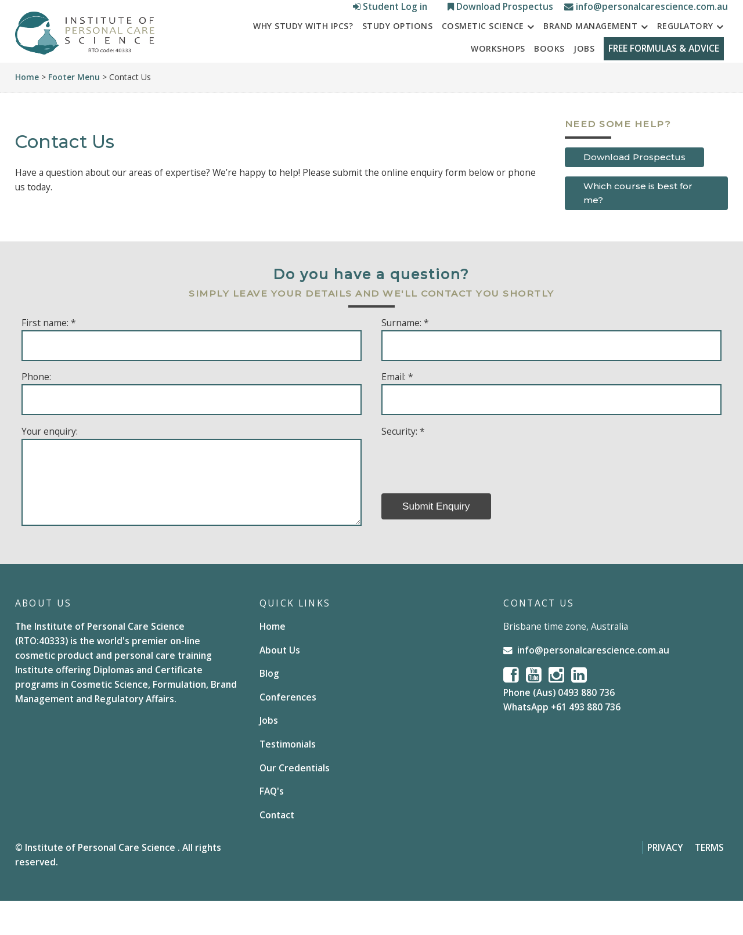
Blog (269, 707)
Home (27, 111)
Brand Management (590, 53)
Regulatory (685, 53)
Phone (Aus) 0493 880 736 (559, 726)
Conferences (287, 730)
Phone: (36, 411)
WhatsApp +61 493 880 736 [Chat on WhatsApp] (562, 741)
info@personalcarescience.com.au (646, 11)
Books (543, 74)
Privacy (665, 881)
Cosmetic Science (483, 53)
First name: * (48, 356)
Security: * (403, 465)
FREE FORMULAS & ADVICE (661, 74)
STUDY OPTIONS (397, 53)
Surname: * (405, 356)
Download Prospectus (502, 11)
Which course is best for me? (637, 226)
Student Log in (391, 11)
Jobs (578, 74)
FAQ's (271, 824)
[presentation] (469, 495)
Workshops (492, 74)
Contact (276, 848)
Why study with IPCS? (303, 53)
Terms (709, 881)
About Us (279, 683)
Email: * (397, 411)
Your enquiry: (49, 465)
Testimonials (287, 777)
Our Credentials (294, 801)
